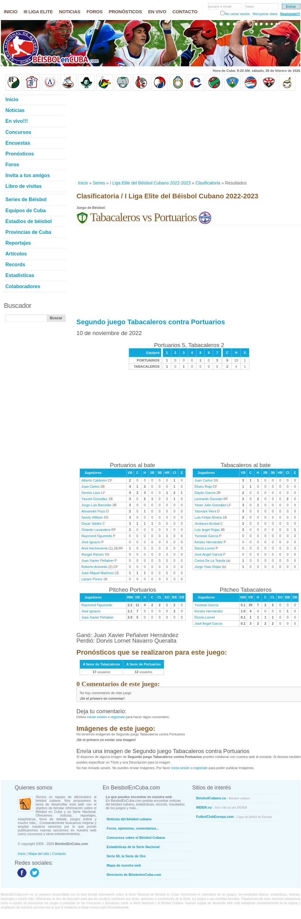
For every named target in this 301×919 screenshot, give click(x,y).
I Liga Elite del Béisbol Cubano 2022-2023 (150, 182)
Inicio (83, 182)
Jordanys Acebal (206, 523)
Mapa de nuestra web (124, 865)
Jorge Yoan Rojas (207, 567)
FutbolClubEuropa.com (234, 816)
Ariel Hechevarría (95, 548)
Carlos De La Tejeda (209, 560)
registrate (118, 717)
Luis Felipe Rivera (208, 517)
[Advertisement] (157, 135)
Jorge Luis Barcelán (96, 505)
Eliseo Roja (203, 486)
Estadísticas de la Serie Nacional (133, 847)
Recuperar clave (265, 14)
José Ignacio (91, 542)
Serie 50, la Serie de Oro (126, 856)
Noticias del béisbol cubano (129, 819)
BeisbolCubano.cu (223, 798)
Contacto (59, 853)
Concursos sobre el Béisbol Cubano (136, 837)
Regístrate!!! (290, 14)
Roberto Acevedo (94, 567)
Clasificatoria (207, 182)
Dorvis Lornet (204, 548)
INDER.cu (221, 807)
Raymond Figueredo (97, 536)
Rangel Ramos (93, 554)
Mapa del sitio (38, 853)
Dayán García (204, 493)
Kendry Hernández (208, 542)
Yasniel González (95, 499)
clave (250, 6)
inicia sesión (180, 768)
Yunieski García (206, 536)
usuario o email (220, 6)
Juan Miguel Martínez (98, 573)
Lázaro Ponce (92, 579)
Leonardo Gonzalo (208, 499)
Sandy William (92, 517)
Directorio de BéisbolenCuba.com (134, 874)
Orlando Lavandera (96, 530)
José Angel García (208, 554)
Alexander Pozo (94, 511)
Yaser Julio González (210, 505)
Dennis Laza (91, 493)
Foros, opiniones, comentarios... (133, 828)
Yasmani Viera (205, 511)
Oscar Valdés (92, 523)
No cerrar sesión (237, 14)
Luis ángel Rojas (206, 530)
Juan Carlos (91, 486)
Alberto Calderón (94, 480)
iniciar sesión (97, 717)
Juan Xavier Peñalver (98, 560)
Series (99, 182)
